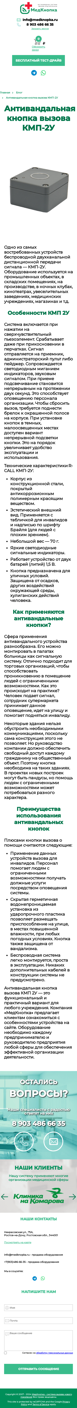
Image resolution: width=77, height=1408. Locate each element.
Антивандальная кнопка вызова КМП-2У (32, 97)
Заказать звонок (40, 28)
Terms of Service (40, 1404)
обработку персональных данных (54, 1353)
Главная (5, 92)
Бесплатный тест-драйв (38, 60)
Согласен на (47, 1353)
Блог (19, 92)
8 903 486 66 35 (40, 24)
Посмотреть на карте (17, 1242)
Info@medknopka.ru (40, 20)
